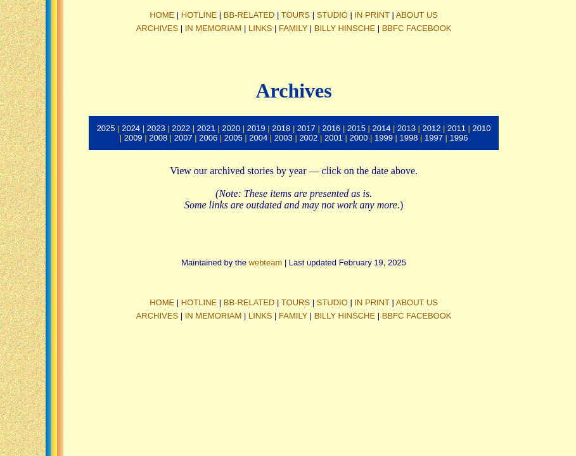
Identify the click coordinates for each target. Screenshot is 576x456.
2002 (308, 137)
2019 (256, 128)
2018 (281, 128)
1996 (459, 137)
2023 (156, 128)
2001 (333, 137)
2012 (432, 128)
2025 (106, 128)
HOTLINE (199, 15)
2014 (381, 128)
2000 (358, 137)
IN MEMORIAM (213, 28)
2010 (482, 128)
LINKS (260, 28)
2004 (258, 137)
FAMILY (293, 28)
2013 (406, 128)
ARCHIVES (157, 28)
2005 (233, 137)
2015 (356, 128)
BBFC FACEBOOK (417, 28)
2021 (206, 128)
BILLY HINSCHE (344, 28)
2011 (456, 128)
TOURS (295, 15)
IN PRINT (371, 15)
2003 (283, 137)
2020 (231, 128)
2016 (331, 128)
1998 (409, 137)
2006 (208, 137)
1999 (383, 137)
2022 (181, 128)
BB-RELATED (249, 15)
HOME (162, 15)
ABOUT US (417, 15)
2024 (131, 128)
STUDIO (332, 15)
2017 (306, 128)
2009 (133, 137)
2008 (158, 137)
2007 (183, 137)
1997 (434, 137)
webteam (266, 262)
